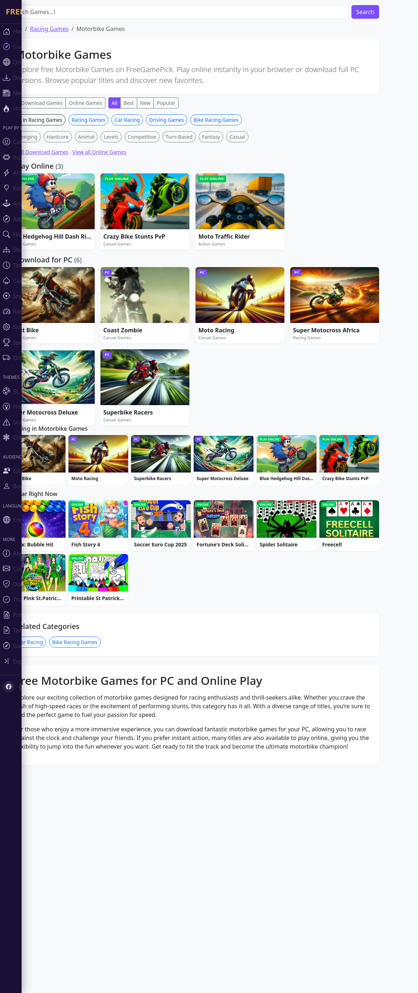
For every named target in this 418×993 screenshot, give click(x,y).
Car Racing (148, 226)
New (167, 102)
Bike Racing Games (237, 226)
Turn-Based (200, 243)
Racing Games (110, 226)
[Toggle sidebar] (43, 661)
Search (387, 12)
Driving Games (188, 226)
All (136, 102)
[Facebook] (8, 686)
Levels (132, 243)
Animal (108, 243)
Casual (259, 243)
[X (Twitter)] (24, 686)
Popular (187, 102)
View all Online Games (121, 258)
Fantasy (233, 243)
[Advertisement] (214, 164)
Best (150, 102)
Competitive (163, 243)
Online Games (107, 102)
